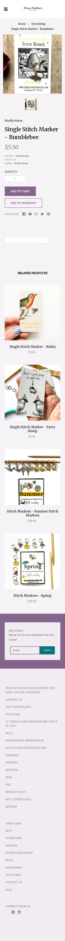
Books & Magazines (19, 852)
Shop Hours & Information (24, 740)
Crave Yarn (13, 823)
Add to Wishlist (23, 203)
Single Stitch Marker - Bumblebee (32, 28)
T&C (8, 784)
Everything (38, 23)
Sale (8, 889)
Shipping (11, 762)
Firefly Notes (14, 120)
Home (22, 23)
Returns (11, 769)
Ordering (12, 755)
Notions (11, 845)
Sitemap (11, 806)
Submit (47, 650)
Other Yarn (13, 838)
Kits (8, 830)
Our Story (12, 714)
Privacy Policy (15, 792)
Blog (9, 733)
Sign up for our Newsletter (25, 747)
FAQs (8, 777)
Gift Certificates (18, 706)
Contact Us (13, 699)
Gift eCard (13, 874)
